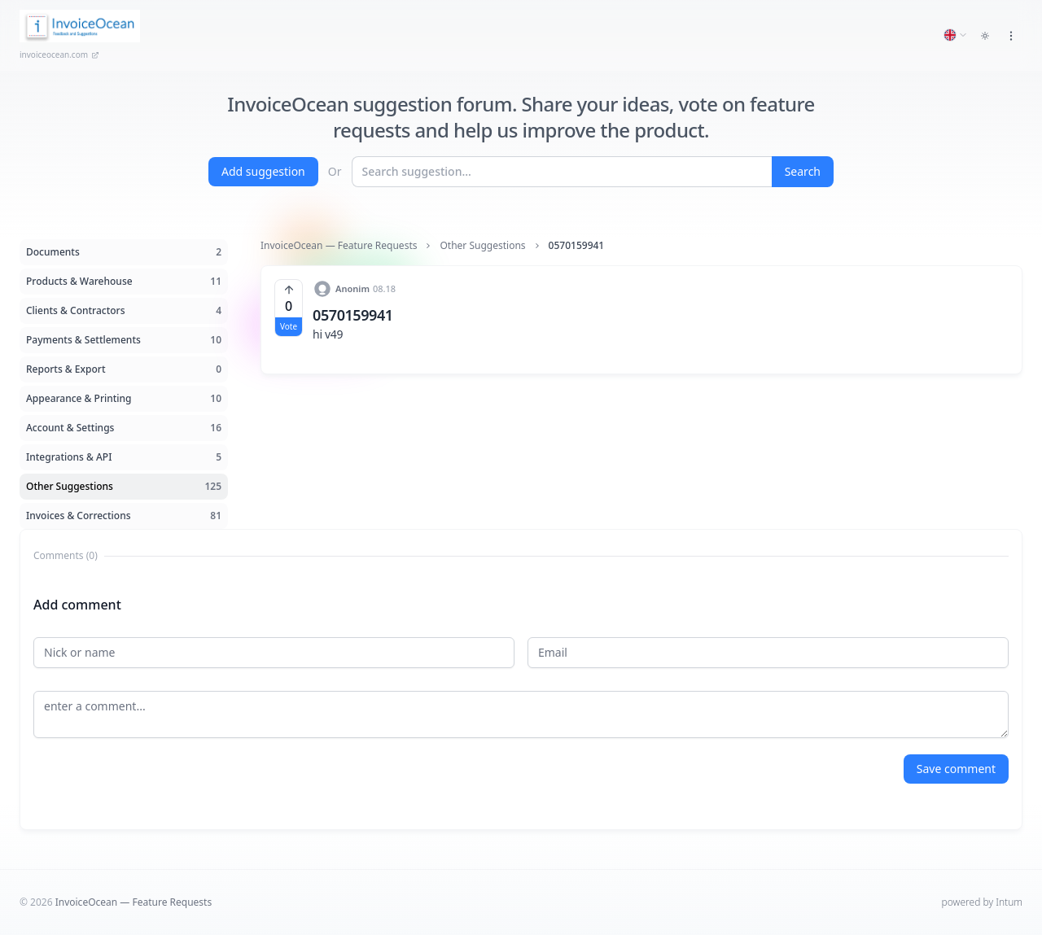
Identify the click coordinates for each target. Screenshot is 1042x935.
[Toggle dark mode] (985, 35)
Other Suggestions (482, 245)
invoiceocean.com (59, 54)
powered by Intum (982, 902)
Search (803, 171)
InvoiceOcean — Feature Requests (338, 245)
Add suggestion (263, 171)
